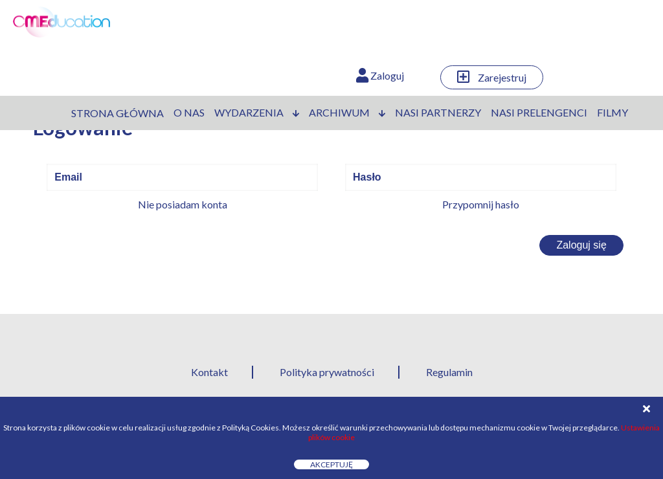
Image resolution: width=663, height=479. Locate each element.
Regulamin (449, 372)
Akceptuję (331, 464)
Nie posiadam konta (182, 204)
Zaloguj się (581, 245)
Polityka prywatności (327, 372)
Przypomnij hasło (480, 204)
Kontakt (209, 372)
